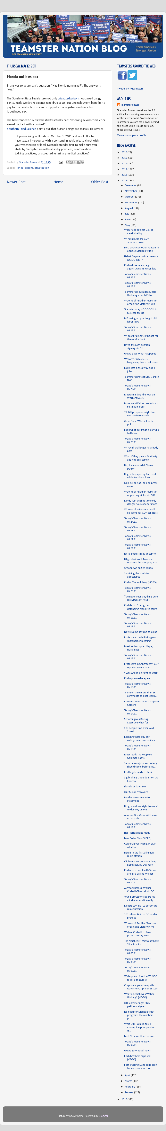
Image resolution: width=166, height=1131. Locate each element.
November (131, 191)
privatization (42, 168)
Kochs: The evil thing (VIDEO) (140, 582)
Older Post (99, 182)
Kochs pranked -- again (137, 678)
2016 (124, 152)
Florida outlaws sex (135, 786)
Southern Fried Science (21, 129)
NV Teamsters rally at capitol (140, 553)
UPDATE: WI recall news (137, 1050)
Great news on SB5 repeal (138, 568)
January (129, 1092)
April (128, 1075)
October (130, 196)
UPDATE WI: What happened (140, 353)
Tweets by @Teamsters (130, 88)
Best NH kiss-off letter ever (139, 1036)
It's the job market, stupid (138, 772)
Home (58, 182)
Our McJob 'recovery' (136, 792)
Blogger (103, 1116)
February (130, 1086)
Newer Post (16, 182)
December (131, 185)
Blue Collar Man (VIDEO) (137, 838)
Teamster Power (130, 105)
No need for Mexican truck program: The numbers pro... (139, 1015)
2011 (124, 180)
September (131, 202)
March (129, 1081)
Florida (19, 168)
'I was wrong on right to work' (141, 673)
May (128, 225)
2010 (124, 1099)
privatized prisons (69, 98)
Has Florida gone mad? (137, 832)
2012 (124, 175)
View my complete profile (131, 135)
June (127, 219)
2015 (124, 158)
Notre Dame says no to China (140, 632)
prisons (29, 168)
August (129, 208)
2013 (124, 169)
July (127, 214)
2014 (124, 163)
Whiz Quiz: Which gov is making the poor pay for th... (139, 1027)
